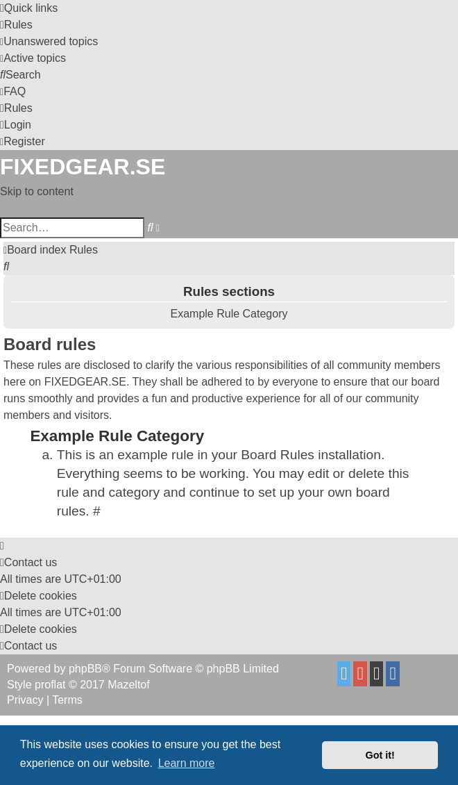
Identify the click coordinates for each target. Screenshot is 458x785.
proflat (50, 685)
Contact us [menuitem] (28, 562)
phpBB (85, 669)
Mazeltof (128, 685)
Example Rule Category (229, 314)
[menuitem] (16, 25)
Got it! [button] (380, 755)
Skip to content (37, 191)
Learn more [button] (186, 763)
